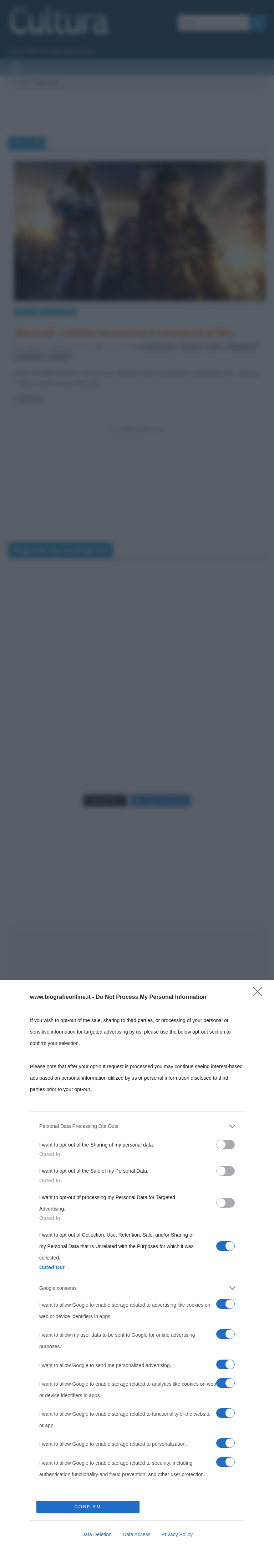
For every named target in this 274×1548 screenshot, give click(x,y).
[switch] (225, 1144)
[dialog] (137, 1264)
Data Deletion (96, 1534)
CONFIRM (88, 1506)
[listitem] (137, 1126)
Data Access (137, 1534)
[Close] (260, 994)
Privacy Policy (177, 1534)
